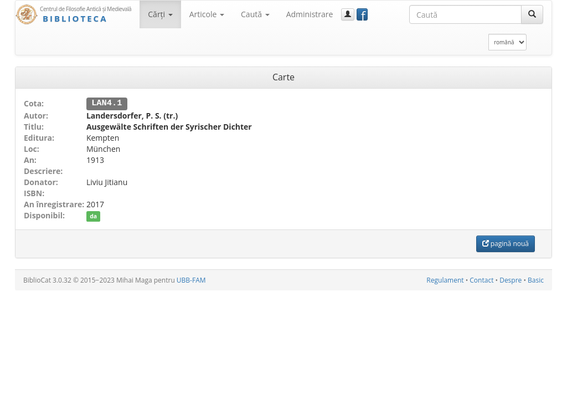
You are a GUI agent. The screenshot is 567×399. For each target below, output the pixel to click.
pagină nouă (505, 243)
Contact (481, 279)
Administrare (309, 14)
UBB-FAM (191, 279)
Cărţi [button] (160, 14)
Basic (536, 279)
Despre (510, 279)
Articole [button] (206, 14)
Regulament (444, 279)
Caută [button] (255, 14)
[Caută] (532, 14)
